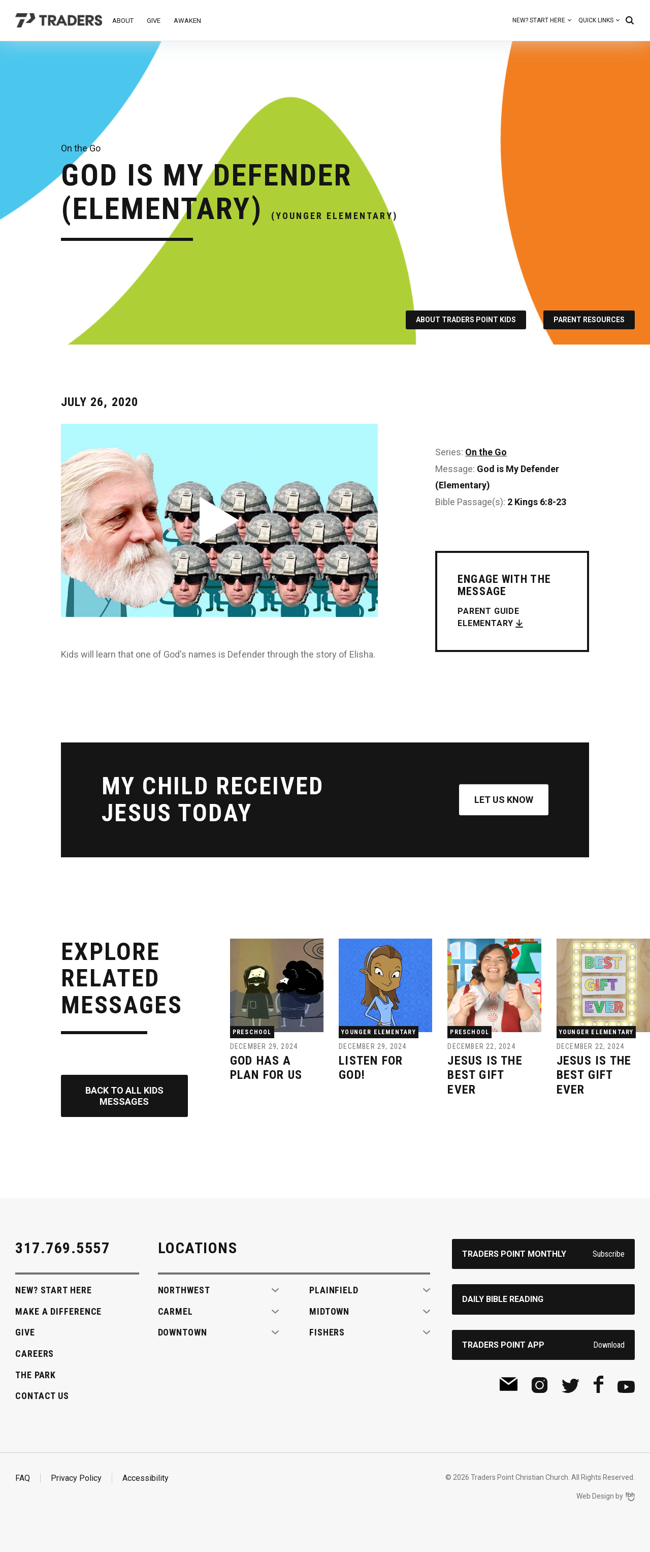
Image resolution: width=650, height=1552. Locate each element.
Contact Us (42, 1395)
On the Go (486, 452)
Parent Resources (589, 320)
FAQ (22, 1478)
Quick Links (595, 20)
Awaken (187, 20)
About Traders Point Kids (466, 320)
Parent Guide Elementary (488, 617)
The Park (35, 1375)
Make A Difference (58, 1311)
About (123, 20)
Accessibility (145, 1478)
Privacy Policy (76, 1478)
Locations (198, 1248)
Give (153, 20)
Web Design (595, 1496)
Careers (34, 1353)
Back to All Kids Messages (124, 1096)
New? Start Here (538, 20)
